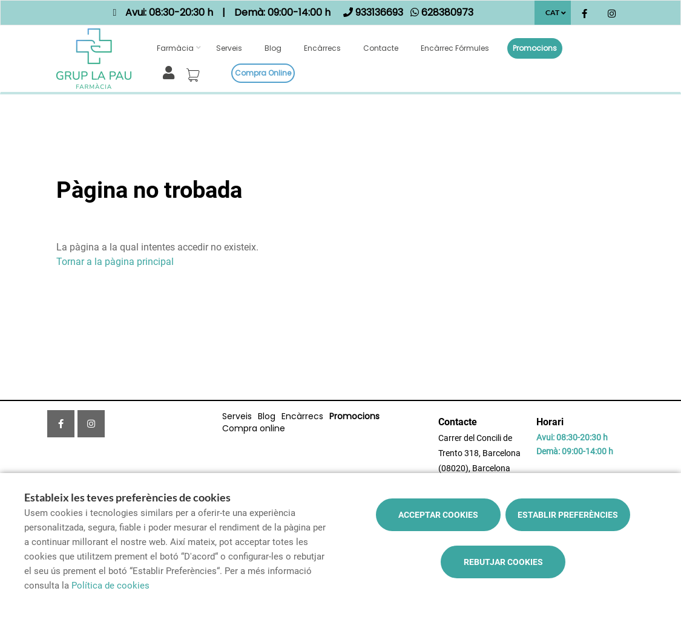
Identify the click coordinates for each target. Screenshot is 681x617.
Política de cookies (110, 585)
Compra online (263, 73)
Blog (273, 48)
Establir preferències (568, 515)
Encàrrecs (322, 48)
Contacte (380, 48)
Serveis (229, 48)
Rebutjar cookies (503, 562)
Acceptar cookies (438, 515)
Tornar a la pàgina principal (115, 261)
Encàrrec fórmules (455, 48)
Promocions (535, 48)
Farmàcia (175, 48)
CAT (552, 12)
